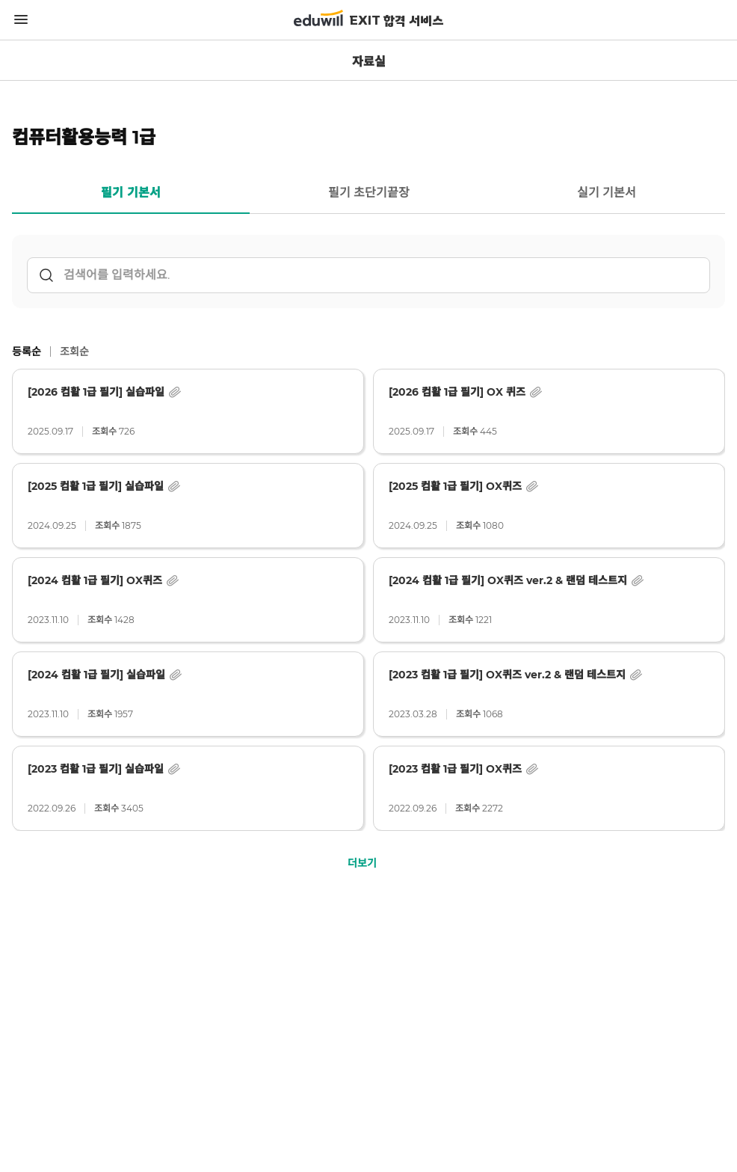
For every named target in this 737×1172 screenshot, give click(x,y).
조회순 (74, 351)
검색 (46, 275)
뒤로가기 (20, 60)
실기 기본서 (606, 192)
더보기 (362, 863)
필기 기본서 (131, 192)
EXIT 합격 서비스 (396, 22)
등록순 (26, 351)
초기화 (692, 275)
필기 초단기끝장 (369, 192)
